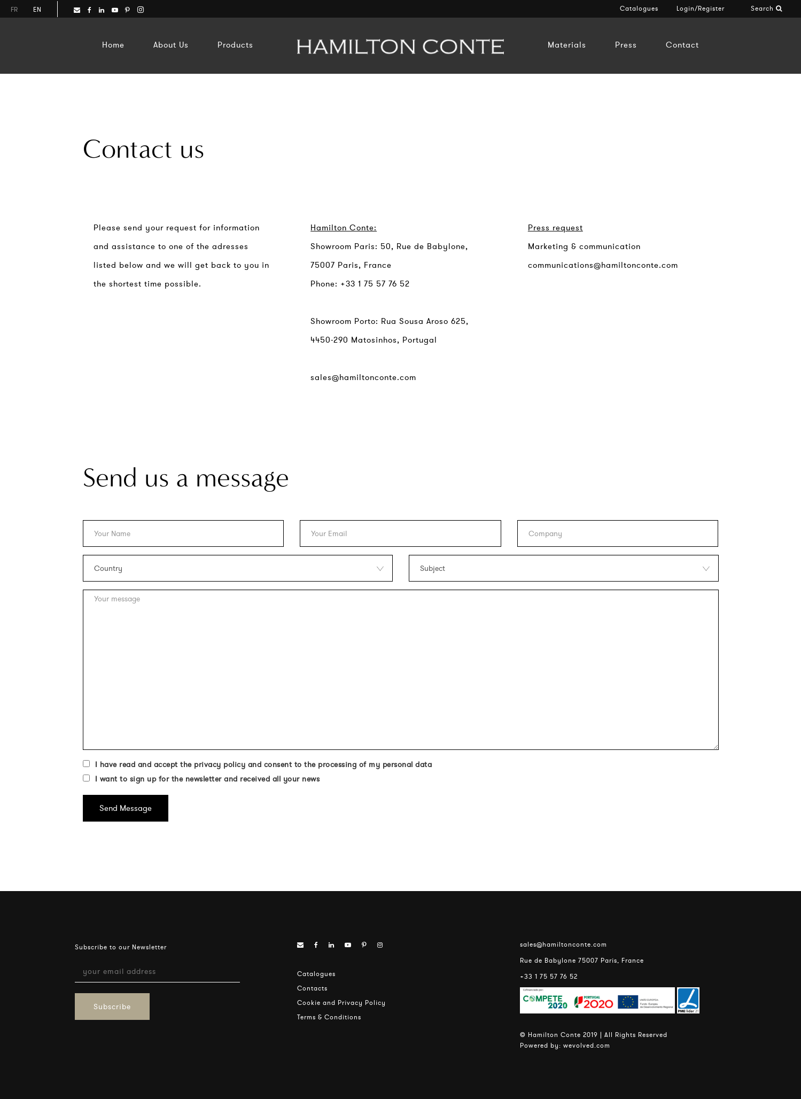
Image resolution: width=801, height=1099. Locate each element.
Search (766, 8)
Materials (567, 45)
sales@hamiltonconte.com (363, 377)
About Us (171, 45)
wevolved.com (586, 1045)
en (37, 9)
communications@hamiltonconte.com (603, 265)
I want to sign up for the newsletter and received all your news (201, 779)
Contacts (312, 988)
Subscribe (112, 1006)
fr (14, 9)
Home (113, 45)
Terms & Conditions (329, 1017)
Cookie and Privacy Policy (341, 1003)
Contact (682, 45)
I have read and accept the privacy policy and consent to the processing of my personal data (257, 764)
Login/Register (700, 8)
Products (235, 45)
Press (626, 45)
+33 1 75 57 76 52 (549, 976)
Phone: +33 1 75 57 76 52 (360, 283)
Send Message (125, 808)
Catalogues (639, 8)
